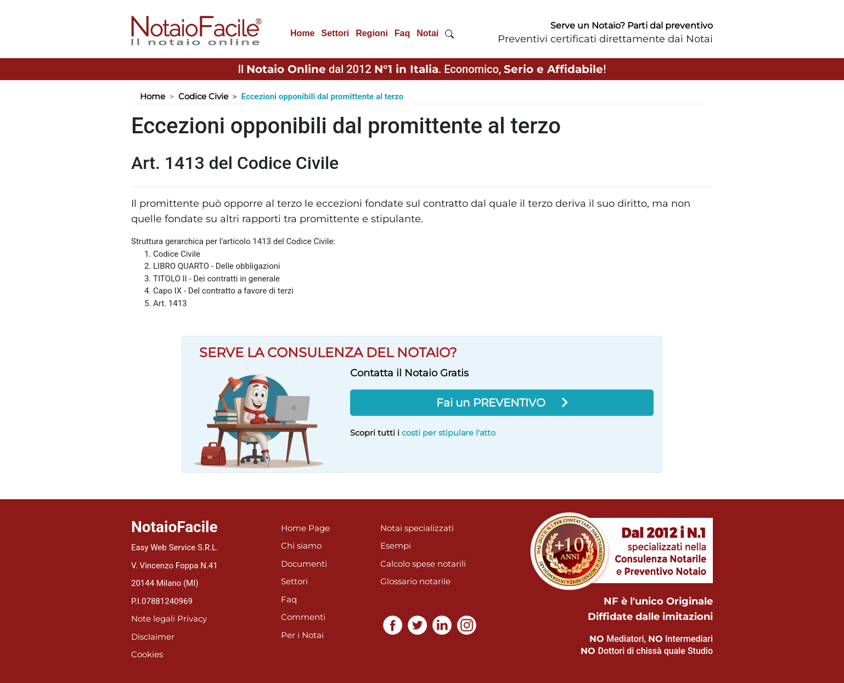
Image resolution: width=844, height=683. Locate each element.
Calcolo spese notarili (423, 563)
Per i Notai (302, 635)
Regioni (372, 33)
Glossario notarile (415, 581)
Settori (335, 33)
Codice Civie (203, 96)
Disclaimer (153, 636)
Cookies (147, 654)
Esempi (395, 545)
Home (302, 33)
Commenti (303, 617)
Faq (402, 33)
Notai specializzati (417, 528)
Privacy (192, 618)
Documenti (304, 563)
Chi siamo (301, 545)
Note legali (153, 618)
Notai (427, 33)
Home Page (305, 528)
